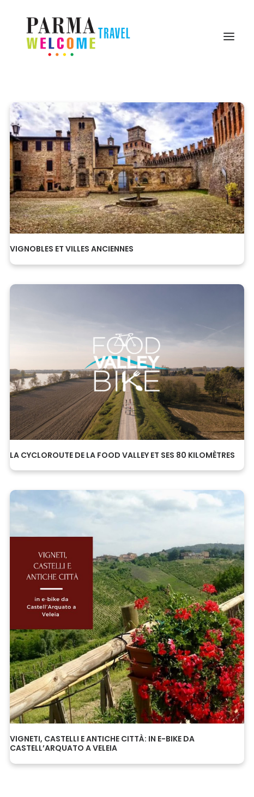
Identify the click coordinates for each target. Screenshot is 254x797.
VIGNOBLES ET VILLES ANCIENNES (72, 248)
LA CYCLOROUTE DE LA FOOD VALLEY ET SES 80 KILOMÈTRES (122, 455)
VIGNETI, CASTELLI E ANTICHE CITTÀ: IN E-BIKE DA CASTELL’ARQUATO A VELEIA (102, 743)
